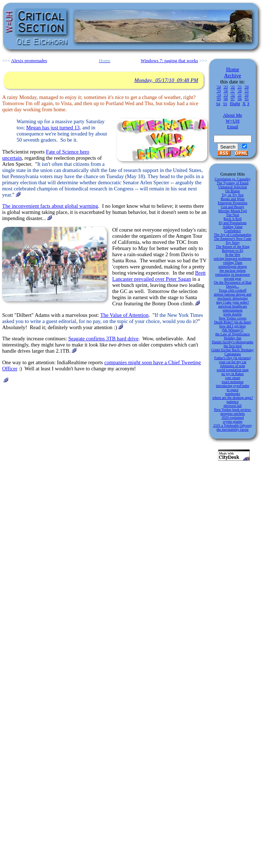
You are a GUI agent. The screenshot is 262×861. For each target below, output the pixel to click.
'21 (239, 87)
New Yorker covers (232, 318)
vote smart (232, 378)
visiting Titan (232, 262)
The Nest (232, 215)
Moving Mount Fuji (232, 211)
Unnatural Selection (232, 187)
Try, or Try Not (233, 195)
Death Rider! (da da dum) (232, 322)
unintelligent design (232, 266)
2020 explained (233, 417)
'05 (246, 99)
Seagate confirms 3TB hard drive (103, 338)
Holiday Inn (232, 338)
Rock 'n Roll (232, 219)
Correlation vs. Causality (233, 179)
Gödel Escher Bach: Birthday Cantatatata (232, 352)
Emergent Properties (233, 203)
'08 (225, 99)
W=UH (232, 121)
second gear (232, 278)
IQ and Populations (232, 223)
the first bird (232, 346)
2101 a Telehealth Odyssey (232, 425)
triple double (232, 314)
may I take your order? (232, 302)
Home (232, 69)
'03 (225, 104)
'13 (225, 95)
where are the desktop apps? (232, 398)
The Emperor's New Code (233, 239)
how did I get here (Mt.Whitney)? (232, 328)
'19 (219, 91)
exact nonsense (232, 382)
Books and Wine (232, 199)
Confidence (232, 231)
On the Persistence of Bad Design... (233, 284)
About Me (232, 115)
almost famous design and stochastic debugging (232, 296)
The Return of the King (232, 247)
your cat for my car (232, 362)
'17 (233, 91)
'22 (233, 87)
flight (235, 103)
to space (233, 390)
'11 (239, 95)
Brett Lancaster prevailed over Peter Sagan (159, 276)
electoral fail (232, 406)
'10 (246, 95)
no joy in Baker (233, 374)
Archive (232, 75)
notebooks (232, 394)
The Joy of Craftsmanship (233, 235)
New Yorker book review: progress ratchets (232, 412)
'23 (225, 87)
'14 (219, 95)
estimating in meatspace (232, 274)
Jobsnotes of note (232, 366)
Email (232, 126)
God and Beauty (232, 207)
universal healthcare (232, 306)
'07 (233, 99)
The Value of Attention (124, 315)
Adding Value (233, 227)
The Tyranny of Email (232, 183)
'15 (246, 91)
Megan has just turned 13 (52, 127)
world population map (232, 370)
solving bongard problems (232, 259)
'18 (225, 91)
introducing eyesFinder (232, 386)
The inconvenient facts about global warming (50, 206)
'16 (239, 91)
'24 (219, 87)
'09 (219, 99)
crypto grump (232, 421)
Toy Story (233, 243)
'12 (233, 95)
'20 (246, 87)
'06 (239, 99)
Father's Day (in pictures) (232, 358)
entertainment (233, 310)
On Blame (232, 191)
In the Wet (232, 255)
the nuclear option (232, 270)
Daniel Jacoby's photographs (232, 342)
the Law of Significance (232, 334)
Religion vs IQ (232, 251)
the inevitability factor (233, 429)
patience (233, 402)
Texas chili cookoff (232, 290)
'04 (218, 104)
